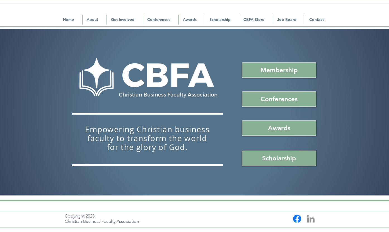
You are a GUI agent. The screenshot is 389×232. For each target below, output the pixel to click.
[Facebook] (297, 218)
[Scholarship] (279, 158)
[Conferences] (279, 99)
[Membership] (279, 70)
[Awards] (279, 128)
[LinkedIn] (310, 218)
